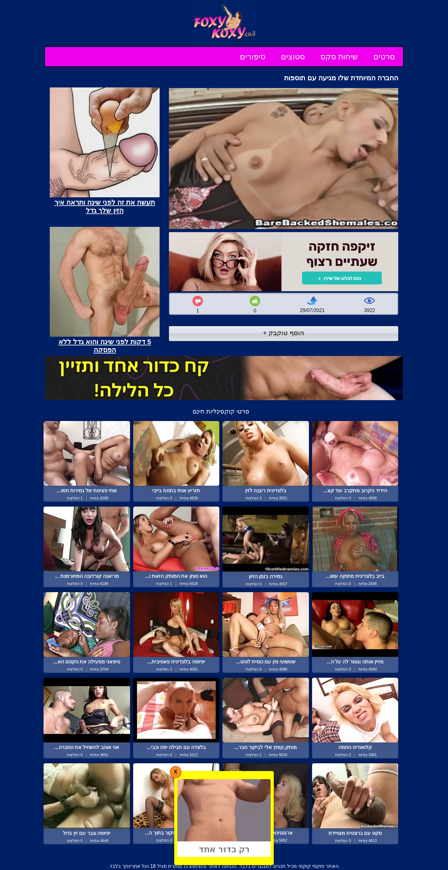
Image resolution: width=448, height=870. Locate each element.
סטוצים (293, 56)
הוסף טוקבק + (283, 332)
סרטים (384, 56)
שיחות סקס (339, 56)
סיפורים (252, 56)
